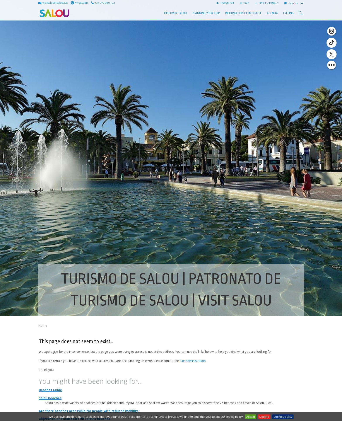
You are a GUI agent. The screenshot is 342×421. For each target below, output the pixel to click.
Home (42, 325)
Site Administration (193, 361)
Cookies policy (283, 417)
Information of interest (243, 13)
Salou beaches (50, 398)
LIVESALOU (225, 3)
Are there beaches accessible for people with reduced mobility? (89, 411)
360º (244, 3)
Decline (264, 417)
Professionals (266, 3)
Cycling (288, 13)
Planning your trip (206, 13)
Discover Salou (175, 13)
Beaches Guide (50, 390)
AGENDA (272, 13)
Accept (250, 417)
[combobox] (296, 3)
